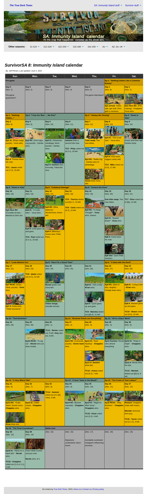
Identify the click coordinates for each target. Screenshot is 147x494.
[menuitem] (107, 5)
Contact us (86, 489)
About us (77, 489)
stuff (106, 5)
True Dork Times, (61, 489)
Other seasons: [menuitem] (16, 46)
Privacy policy (98, 489)
